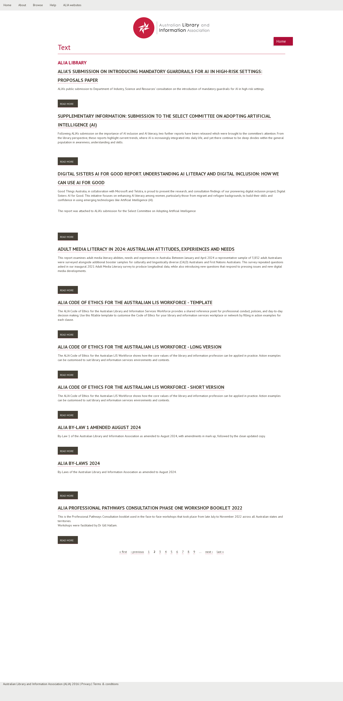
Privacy (86, 684)
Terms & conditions (106, 684)
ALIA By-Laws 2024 (79, 463)
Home (7, 5)
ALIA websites (72, 5)
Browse (38, 5)
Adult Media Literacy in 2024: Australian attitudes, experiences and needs (146, 249)
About (22, 5)
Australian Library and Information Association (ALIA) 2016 (41, 684)
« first (123, 552)
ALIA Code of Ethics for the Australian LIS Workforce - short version (141, 387)
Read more (69, 103)
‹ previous (137, 552)
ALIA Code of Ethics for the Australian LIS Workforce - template (135, 302)
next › (209, 552)
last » (220, 552)
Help (53, 5)
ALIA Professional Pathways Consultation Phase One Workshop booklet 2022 (150, 508)
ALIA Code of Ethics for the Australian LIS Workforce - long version (139, 347)
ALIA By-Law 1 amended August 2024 (99, 427)
